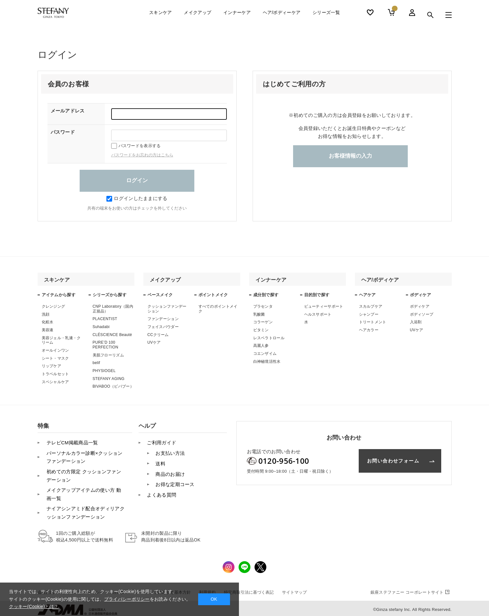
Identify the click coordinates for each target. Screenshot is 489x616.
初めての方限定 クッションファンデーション (83, 474)
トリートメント (372, 322)
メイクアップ (197, 15)
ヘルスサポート (318, 314)
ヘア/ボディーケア (282, 15)
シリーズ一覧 (326, 15)
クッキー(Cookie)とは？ (33, 606)
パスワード (63, 132)
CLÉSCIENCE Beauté (112, 334)
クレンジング (53, 306)
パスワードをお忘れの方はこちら (142, 155)
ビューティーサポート (323, 306)
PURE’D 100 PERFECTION (105, 344)
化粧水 (48, 322)
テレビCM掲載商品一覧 (71, 441)
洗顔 (46, 314)
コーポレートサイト (411, 589)
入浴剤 (416, 322)
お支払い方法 (169, 451)
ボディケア (420, 306)
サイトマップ (294, 589)
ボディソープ (422, 314)
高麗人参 (261, 345)
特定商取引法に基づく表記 (249, 589)
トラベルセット (55, 373)
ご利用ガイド (161, 441)
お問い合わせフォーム (392, 459)
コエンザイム (265, 353)
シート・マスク (55, 357)
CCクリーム (158, 334)
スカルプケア (371, 306)
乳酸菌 (259, 314)
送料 (160, 461)
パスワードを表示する (140, 145)
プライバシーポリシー (127, 599)
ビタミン (261, 329)
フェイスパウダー (163, 326)
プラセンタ (263, 306)
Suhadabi (101, 326)
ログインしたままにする (136, 198)
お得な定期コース (174, 481)
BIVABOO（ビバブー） (113, 385)
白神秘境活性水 (267, 361)
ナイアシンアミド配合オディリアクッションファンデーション (85, 510)
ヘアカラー (369, 329)
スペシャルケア (55, 381)
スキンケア (160, 15)
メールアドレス (68, 110)
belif (96, 362)
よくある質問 (161, 491)
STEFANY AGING (109, 378)
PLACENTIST (105, 319)
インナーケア (237, 15)
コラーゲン (263, 322)
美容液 (48, 329)
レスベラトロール (268, 337)
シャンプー (369, 314)
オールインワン (55, 349)
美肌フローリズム (108, 354)
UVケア (154, 342)
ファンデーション (163, 319)
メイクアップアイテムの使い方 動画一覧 (83, 492)
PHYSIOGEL (104, 370)
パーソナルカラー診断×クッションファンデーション (84, 455)
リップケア (51, 365)
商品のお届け (169, 471)
